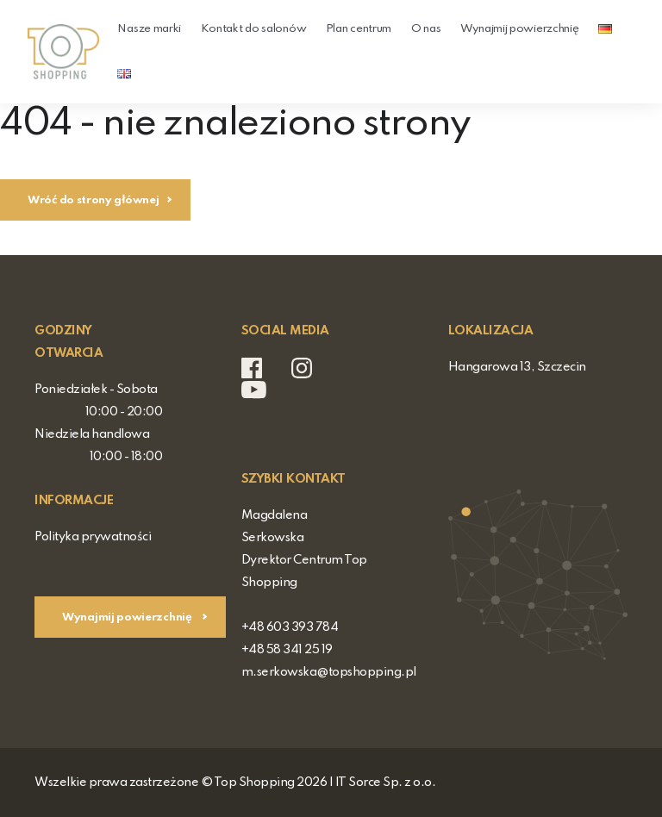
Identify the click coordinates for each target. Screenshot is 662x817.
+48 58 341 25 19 (287, 650)
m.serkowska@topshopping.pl (328, 672)
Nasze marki (149, 28)
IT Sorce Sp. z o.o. (385, 782)
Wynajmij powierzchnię (519, 28)
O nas (426, 28)
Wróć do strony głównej (93, 200)
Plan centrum (358, 28)
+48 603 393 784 (290, 627)
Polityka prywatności (92, 537)
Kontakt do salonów (254, 28)
